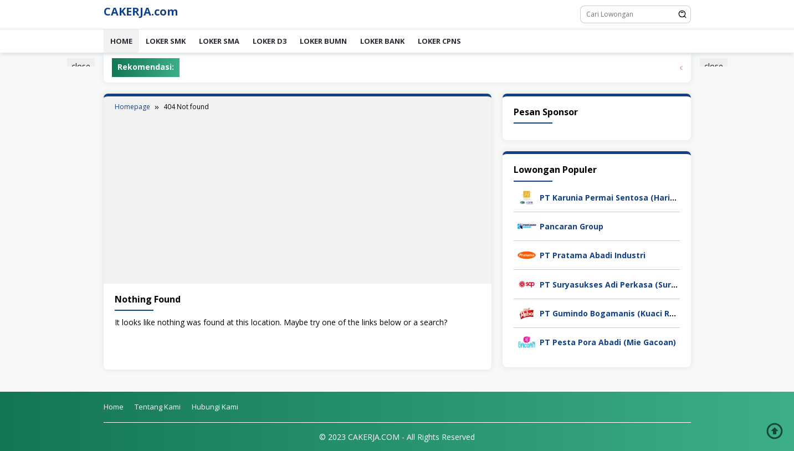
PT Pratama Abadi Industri (593, 255)
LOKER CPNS (439, 41)
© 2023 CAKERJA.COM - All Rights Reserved (397, 437)
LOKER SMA (219, 41)
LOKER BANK (382, 41)
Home (121, 41)
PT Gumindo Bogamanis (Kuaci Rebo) (613, 313)
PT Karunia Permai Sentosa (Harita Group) (624, 197)
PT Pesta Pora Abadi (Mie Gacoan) (608, 342)
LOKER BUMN (323, 41)
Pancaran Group (571, 226)
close (80, 66)
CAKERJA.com (141, 11)
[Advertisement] (297, 195)
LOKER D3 (269, 41)
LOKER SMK (166, 41)
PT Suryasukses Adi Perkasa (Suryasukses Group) (638, 284)
